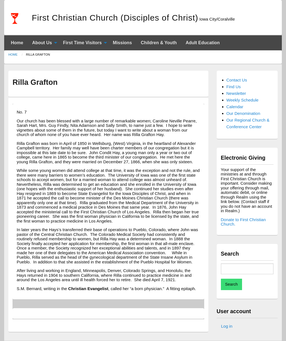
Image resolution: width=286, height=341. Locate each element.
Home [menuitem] (17, 42)
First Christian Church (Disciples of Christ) (115, 17)
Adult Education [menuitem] (203, 42)
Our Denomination (243, 113)
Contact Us (236, 80)
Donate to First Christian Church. (243, 222)
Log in (227, 326)
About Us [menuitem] (42, 42)
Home (13, 54)
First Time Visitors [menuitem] (82, 42)
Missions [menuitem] (122, 42)
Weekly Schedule (242, 100)
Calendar (234, 106)
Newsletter (236, 93)
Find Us (233, 86)
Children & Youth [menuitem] (159, 42)
